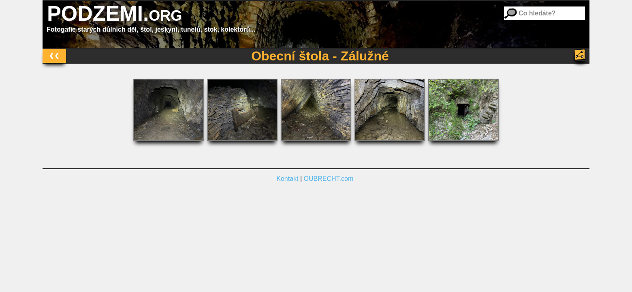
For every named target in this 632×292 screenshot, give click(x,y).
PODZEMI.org (114, 13)
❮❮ (54, 55)
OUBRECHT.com (329, 178)
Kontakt (287, 178)
